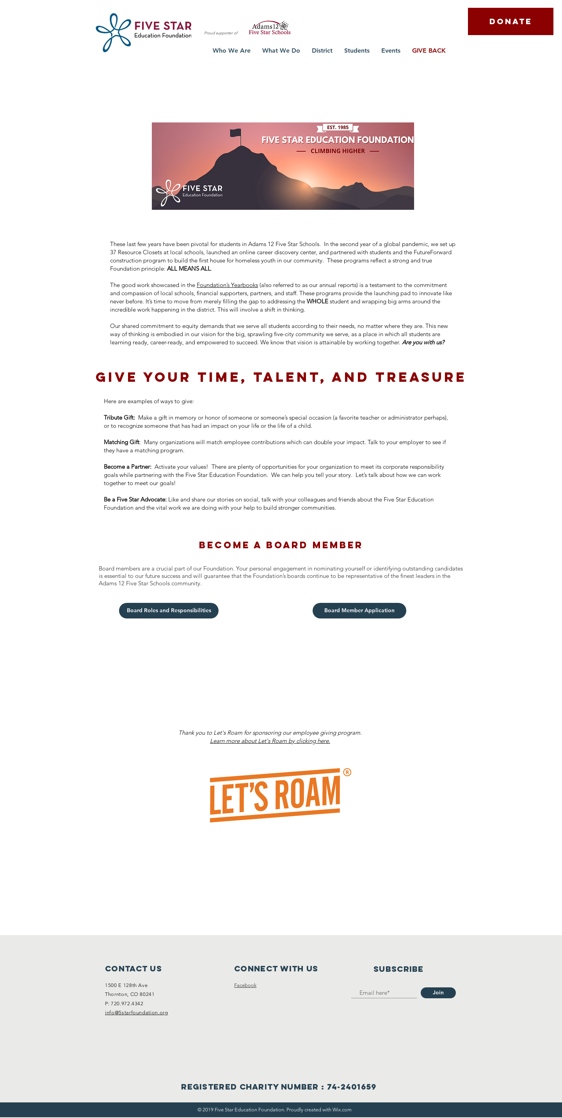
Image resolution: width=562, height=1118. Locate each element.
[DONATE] (510, 21)
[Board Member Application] (359, 610)
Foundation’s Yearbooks (227, 285)
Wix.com (342, 1110)
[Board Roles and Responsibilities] (169, 610)
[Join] (438, 992)
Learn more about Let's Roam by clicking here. (270, 740)
